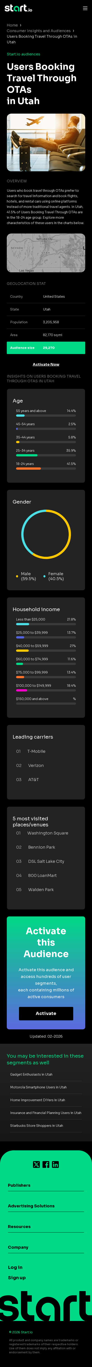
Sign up (17, 1278)
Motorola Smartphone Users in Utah (38, 1087)
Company (18, 1247)
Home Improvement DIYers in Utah (37, 1100)
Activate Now (46, 364)
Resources (19, 1226)
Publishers (19, 1185)
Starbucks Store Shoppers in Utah (36, 1126)
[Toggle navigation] (84, 8)
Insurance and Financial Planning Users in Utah (45, 1113)
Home (12, 25)
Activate (46, 1013)
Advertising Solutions (31, 1206)
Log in (15, 1267)
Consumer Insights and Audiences (39, 31)
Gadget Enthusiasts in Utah (31, 1074)
